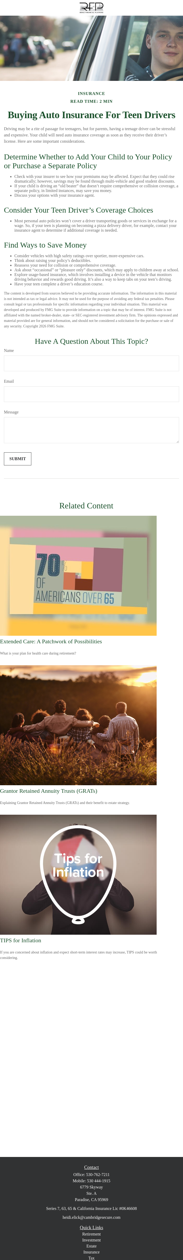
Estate (91, 1246)
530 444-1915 (98, 1181)
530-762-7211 (98, 1174)
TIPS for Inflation (20, 940)
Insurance (91, 1252)
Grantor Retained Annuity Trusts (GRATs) (48, 791)
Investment (91, 1240)
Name (9, 350)
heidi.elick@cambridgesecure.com (92, 1217)
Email (9, 381)
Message (11, 412)
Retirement (91, 1234)
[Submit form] (17, 458)
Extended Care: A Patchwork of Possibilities (51, 641)
